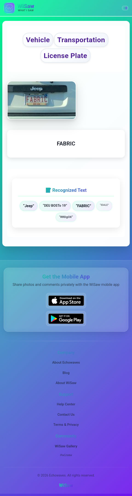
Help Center (66, 404)
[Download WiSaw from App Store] (66, 300)
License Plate (65, 56)
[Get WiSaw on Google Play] (66, 318)
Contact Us (66, 414)
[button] (125, 8)
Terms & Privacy (66, 425)
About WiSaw (66, 383)
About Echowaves (66, 362)
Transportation (81, 40)
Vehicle (38, 40)
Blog (66, 373)
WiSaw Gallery (66, 446)
